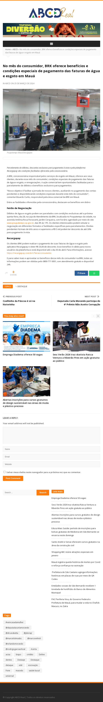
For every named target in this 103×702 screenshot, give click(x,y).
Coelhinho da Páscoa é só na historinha (19, 302)
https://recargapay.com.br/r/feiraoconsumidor (29, 253)
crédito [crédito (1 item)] (30, 654)
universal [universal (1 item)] (10, 676)
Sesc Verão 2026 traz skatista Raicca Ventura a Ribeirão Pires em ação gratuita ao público (76, 357)
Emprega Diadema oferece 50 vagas (23, 354)
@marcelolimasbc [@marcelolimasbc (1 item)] (14, 638)
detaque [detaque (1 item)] (9, 665)
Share (81, 273)
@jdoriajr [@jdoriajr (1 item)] (28, 633)
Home (8, 49)
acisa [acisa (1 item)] (8, 654)
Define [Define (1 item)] (42, 654)
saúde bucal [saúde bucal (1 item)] (34, 670)
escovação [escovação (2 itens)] (33, 665)
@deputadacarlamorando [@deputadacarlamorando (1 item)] (17, 627)
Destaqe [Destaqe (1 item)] (21, 659)
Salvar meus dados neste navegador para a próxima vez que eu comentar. (43, 472)
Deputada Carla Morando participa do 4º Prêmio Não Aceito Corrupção (78, 302)
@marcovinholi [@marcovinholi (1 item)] (34, 638)
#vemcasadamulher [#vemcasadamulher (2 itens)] (14, 622)
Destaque (22, 286)
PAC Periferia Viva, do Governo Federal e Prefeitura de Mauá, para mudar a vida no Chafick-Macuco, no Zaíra (76, 603)
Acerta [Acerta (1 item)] (34, 649)
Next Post (92, 296)
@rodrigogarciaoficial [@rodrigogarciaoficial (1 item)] (15, 649)
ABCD (15, 49)
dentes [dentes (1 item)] (9, 659)
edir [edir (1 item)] (21, 665)
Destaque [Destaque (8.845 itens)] (35, 659)
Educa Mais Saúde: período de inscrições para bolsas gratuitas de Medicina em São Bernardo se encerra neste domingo (75, 532)
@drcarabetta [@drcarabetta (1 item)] (12, 633)
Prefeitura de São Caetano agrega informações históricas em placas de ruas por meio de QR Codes (74, 575)
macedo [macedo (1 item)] (19, 670)
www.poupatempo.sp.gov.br (20, 222)
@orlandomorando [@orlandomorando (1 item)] (14, 643)
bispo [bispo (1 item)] (18, 654)
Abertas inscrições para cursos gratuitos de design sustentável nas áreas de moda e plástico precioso (26, 403)
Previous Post (12, 296)
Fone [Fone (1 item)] (8, 670)
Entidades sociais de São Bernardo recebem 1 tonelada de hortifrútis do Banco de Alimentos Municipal (74, 589)
